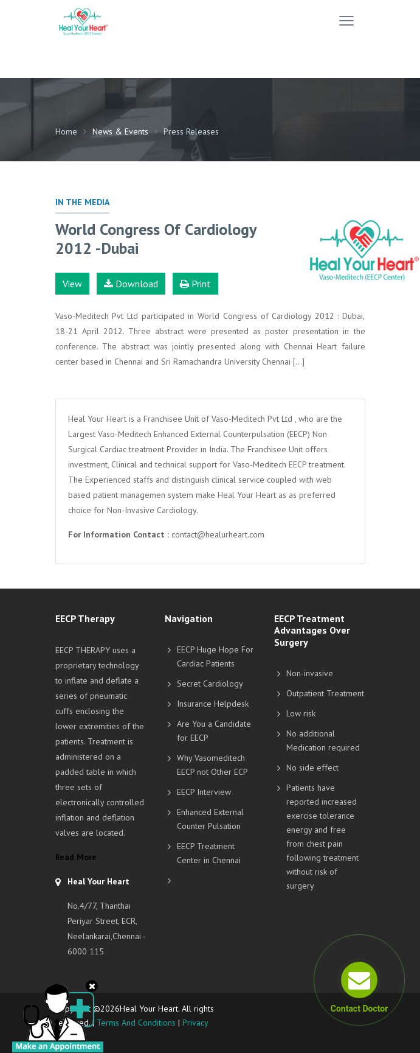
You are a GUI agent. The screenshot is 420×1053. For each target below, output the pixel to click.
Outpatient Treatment (325, 693)
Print (195, 284)
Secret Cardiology (210, 683)
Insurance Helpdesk (213, 703)
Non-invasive (309, 673)
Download (131, 284)
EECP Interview (204, 791)
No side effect (312, 767)
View (72, 284)
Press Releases (191, 131)
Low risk (300, 713)
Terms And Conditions (136, 1022)
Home (66, 131)
